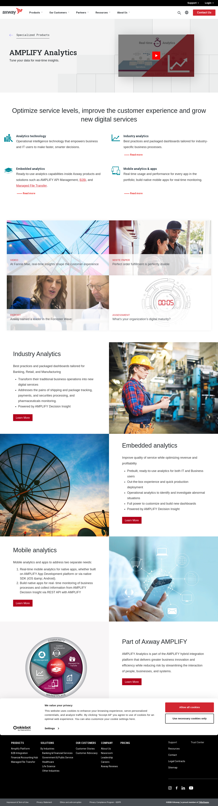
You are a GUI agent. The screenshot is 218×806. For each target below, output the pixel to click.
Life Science (48, 766)
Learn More (23, 417)
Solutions (47, 743)
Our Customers (58, 12)
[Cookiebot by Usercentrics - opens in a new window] (22, 799)
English (187, 13)
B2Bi (83, 180)
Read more (136, 154)
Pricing (125, 743)
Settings (50, 799)
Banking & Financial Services (57, 753)
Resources (102, 12)
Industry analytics (136, 136)
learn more (132, 681)
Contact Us (204, 12)
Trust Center (197, 742)
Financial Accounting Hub (24, 757)
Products (34, 12)
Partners (81, 12)
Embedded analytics (30, 169)
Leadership (107, 757)
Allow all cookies (189, 778)
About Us (122, 12)
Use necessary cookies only (190, 789)
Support (193, 3)
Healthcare (48, 762)
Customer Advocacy (87, 753)
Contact (172, 755)
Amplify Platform (20, 748)
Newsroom (107, 753)
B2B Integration (19, 753)
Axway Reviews (109, 766)
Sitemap (172, 767)
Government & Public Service (57, 757)
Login (209, 3)
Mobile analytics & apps (140, 169)
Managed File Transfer (31, 185)
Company (107, 743)
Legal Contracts (176, 761)
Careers (105, 762)
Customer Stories (85, 748)
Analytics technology (31, 136)
